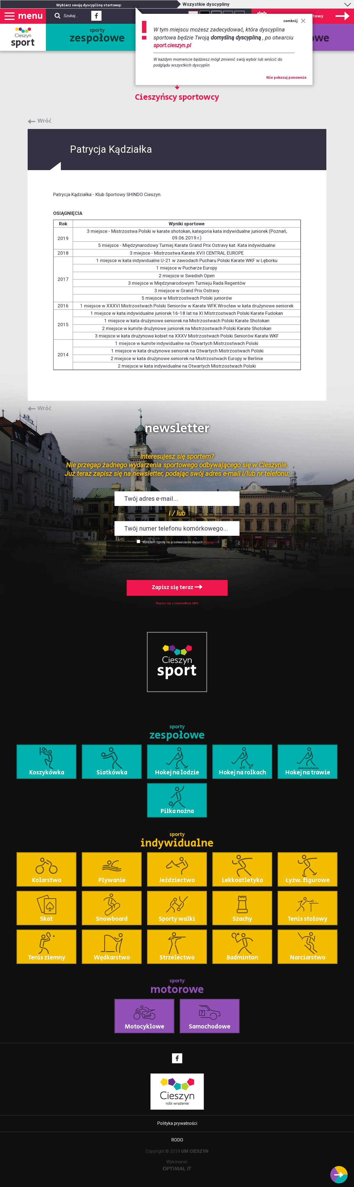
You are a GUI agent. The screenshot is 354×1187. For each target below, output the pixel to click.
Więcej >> (211, 542)
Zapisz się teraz (177, 588)
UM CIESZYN (195, 1151)
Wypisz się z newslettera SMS (177, 603)
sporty (97, 36)
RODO (177, 1140)
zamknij (294, 21)
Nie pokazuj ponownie (286, 77)
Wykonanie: (177, 1164)
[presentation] (177, 561)
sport (23, 43)
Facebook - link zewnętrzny (96, 17)
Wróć (44, 121)
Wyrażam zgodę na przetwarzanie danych (172, 542)
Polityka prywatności (177, 1123)
